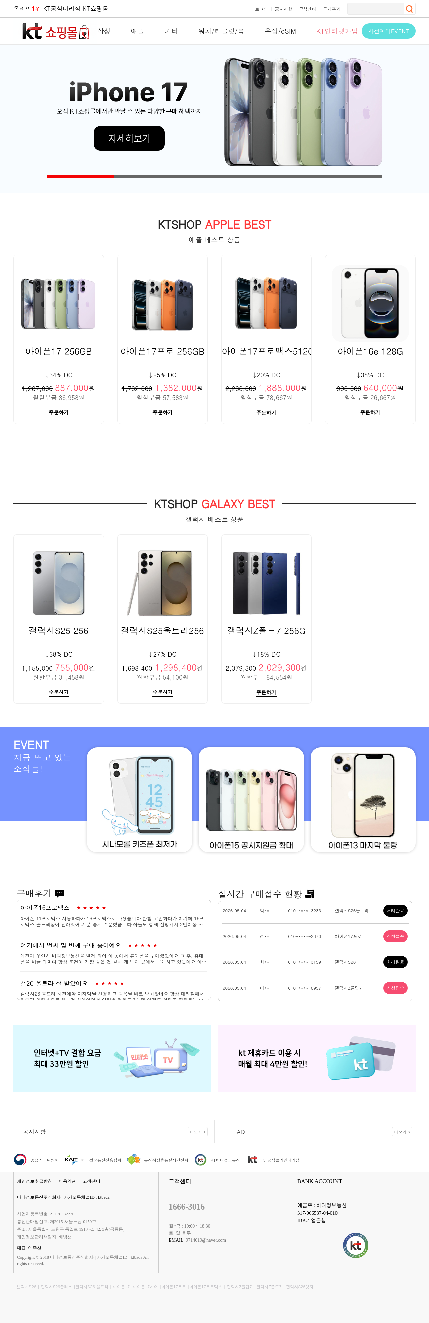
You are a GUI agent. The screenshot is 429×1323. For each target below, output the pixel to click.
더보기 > (198, 1132)
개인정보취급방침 (34, 1181)
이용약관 (67, 1181)
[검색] (375, 8)
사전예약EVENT (388, 31)
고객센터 (91, 1181)
